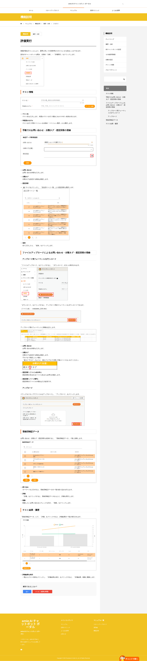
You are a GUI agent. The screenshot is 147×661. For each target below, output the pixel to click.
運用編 (96, 627)
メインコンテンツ (67, 620)
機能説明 (25, 34)
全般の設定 (109, 62)
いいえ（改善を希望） (42, 591)
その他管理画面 (111, 57)
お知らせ (63, 634)
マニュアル (73, 10)
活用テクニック (94, 10)
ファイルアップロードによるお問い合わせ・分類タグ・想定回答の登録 (115, 109)
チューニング (110, 39)
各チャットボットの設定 (114, 51)
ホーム (31, 10)
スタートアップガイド (52, 10)
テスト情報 (109, 98)
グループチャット (112, 74)
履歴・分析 (36, 34)
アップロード (112, 121)
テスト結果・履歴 (112, 128)
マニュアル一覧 (99, 620)
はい (27, 591)
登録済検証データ (112, 124)
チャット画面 (110, 68)
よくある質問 (116, 10)
